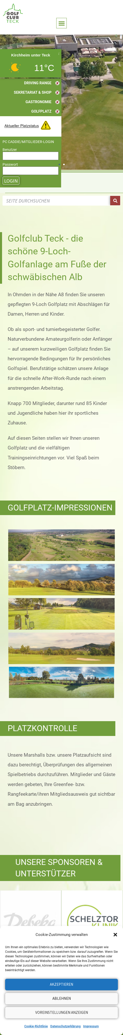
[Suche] (115, 200)
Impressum (91, 1026)
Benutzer (10, 149)
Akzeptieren (61, 984)
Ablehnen (61, 998)
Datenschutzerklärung (65, 1026)
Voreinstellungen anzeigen (61, 1012)
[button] (115, 934)
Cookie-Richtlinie (36, 1026)
